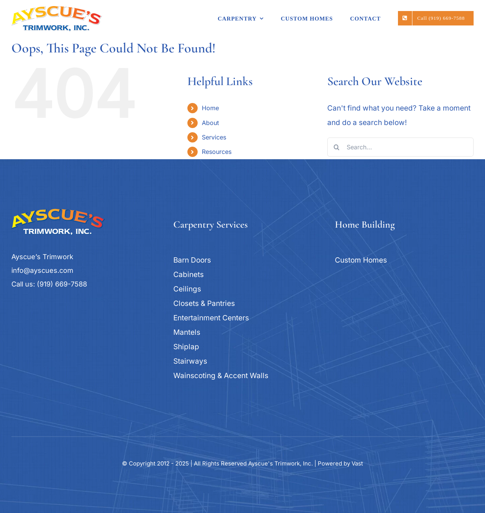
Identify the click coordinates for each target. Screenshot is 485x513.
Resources (216, 151)
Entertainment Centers (211, 318)
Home (210, 108)
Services (214, 137)
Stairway (188, 361)
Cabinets (188, 274)
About (210, 123)
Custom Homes (361, 260)
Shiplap (186, 346)
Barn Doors (192, 260)
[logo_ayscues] (58, 212)
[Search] (336, 147)
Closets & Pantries (204, 303)
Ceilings (187, 289)
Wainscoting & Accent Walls (220, 375)
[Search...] (400, 147)
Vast (357, 463)
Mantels (186, 332)
